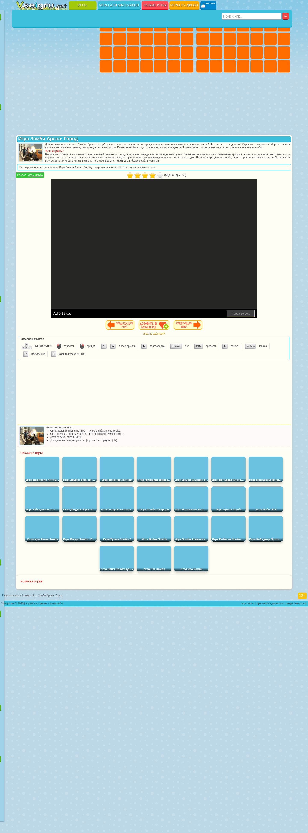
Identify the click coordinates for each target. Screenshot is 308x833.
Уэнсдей (22, 225)
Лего (90, 129)
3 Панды (77, 143)
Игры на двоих (184, 5)
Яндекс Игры (22, 39)
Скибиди (50, 225)
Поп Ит (36, 39)
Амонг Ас (63, 184)
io (90, 39)
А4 (22, 197)
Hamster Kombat (77, 225)
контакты (247, 830)
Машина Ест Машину (284, 52)
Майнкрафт (284, 25)
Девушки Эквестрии (119, 25)
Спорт (63, 39)
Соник (36, 156)
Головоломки (22, 80)
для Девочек (36, 25)
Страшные (22, 52)
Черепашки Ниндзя (216, 39)
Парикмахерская (173, 39)
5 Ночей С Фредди (90, 115)
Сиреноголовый (50, 184)
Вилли (22, 115)
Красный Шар (36, 129)
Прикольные (36, 66)
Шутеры (256, 66)
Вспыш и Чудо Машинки (22, 156)
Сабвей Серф (22, 143)
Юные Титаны (90, 170)
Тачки (90, 143)
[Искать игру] (252, 5)
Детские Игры (63, 25)
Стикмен (243, 39)
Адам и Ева (36, 170)
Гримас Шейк (63, 225)
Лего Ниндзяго (77, 115)
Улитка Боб (22, 129)
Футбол (216, 25)
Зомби (256, 25)
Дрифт (230, 66)
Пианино (173, 66)
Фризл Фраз (22, 170)
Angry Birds (36, 143)
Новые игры (155, 5)
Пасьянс (63, 52)
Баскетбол (90, 80)
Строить (63, 93)
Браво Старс (77, 184)
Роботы (216, 52)
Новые (22, 25)
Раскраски (106, 39)
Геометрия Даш (50, 39)
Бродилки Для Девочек (187, 25)
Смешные (77, 39)
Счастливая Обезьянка (63, 170)
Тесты (160, 25)
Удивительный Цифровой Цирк (90, 225)
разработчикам (296, 830)
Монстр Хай (173, 25)
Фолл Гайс (36, 184)
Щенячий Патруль (50, 115)
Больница (146, 52)
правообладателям (269, 830)
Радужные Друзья (36, 211)
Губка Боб (36, 115)
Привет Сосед (22, 211)
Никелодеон (50, 80)
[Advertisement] (57, 262)
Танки (243, 25)
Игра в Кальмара (90, 184)
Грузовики (256, 39)
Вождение (22, 93)
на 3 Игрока (36, 80)
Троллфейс (50, 129)
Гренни (50, 197)
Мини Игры (50, 66)
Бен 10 (216, 66)
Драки (270, 39)
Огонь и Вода (133, 25)
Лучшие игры (57, 14)
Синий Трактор (22, 184)
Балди (36, 197)
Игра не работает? (202, 340)
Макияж (187, 52)
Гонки (284, 39)
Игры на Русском (77, 52)
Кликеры (50, 52)
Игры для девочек (147, 14)
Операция (173, 52)
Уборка (160, 66)
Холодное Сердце (133, 39)
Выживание (256, 52)
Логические (36, 52)
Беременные (119, 52)
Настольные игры (57, 559)
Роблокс (77, 197)
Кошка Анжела (119, 39)
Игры (82, 5)
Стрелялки (284, 66)
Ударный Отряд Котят (63, 156)
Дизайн (146, 66)
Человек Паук (90, 156)
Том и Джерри (77, 170)
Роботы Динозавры (243, 52)
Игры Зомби (119, 181)
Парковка (202, 25)
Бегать (270, 66)
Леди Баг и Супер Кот (63, 129)
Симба (77, 211)
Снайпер (202, 52)
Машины (202, 39)
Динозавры (22, 66)
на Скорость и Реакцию (63, 66)
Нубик (90, 197)
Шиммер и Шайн (50, 170)
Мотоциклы (230, 39)
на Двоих (77, 25)
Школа (77, 80)
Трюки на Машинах (77, 66)
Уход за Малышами (133, 66)
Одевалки (160, 39)
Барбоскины (50, 156)
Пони (106, 25)
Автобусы (243, 66)
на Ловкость (90, 25)
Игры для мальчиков (119, 5)
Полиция (230, 52)
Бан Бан (36, 225)
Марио (77, 156)
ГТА (202, 66)
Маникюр (160, 52)
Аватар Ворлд (63, 211)
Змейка (90, 66)
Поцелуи (187, 39)
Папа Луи (106, 52)
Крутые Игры (63, 80)
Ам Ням (50, 143)
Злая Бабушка (77, 129)
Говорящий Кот (63, 115)
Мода (119, 66)
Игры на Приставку (77, 93)
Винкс (187, 66)
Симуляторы (50, 25)
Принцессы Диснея (106, 66)
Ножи (90, 52)
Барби (146, 25)
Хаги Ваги (63, 197)
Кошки (146, 39)
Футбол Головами (36, 93)
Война (50, 93)
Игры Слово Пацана (90, 211)
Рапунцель (133, 52)
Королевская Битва (270, 25)
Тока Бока (50, 211)
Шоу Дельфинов (63, 143)
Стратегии (230, 25)
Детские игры (57, 611)
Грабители (270, 52)
